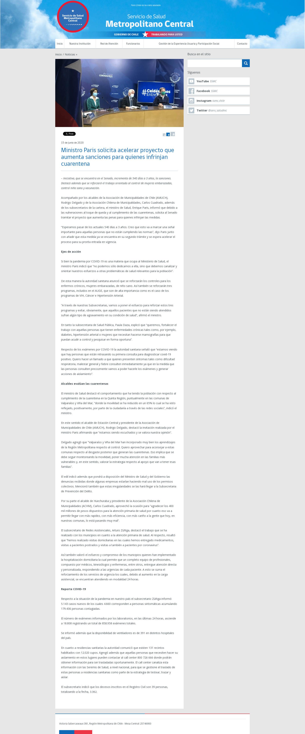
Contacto (242, 43)
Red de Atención (109, 43)
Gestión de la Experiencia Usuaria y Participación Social (189, 43)
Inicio (60, 43)
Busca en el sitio (199, 54)
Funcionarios (133, 43)
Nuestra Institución (79, 43)
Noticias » (71, 54)
